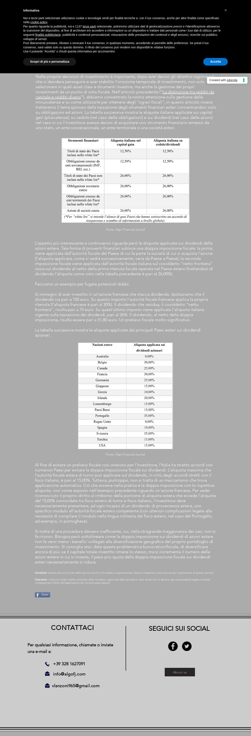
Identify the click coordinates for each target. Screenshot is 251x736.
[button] (225, 10)
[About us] (180, 672)
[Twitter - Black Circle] (187, 646)
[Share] (42, 594)
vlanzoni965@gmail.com (76, 685)
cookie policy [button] (38, 22)
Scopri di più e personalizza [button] (49, 61)
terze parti (89, 26)
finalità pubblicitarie (48, 34)
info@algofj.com (69, 674)
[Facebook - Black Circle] (173, 646)
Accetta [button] (215, 61)
